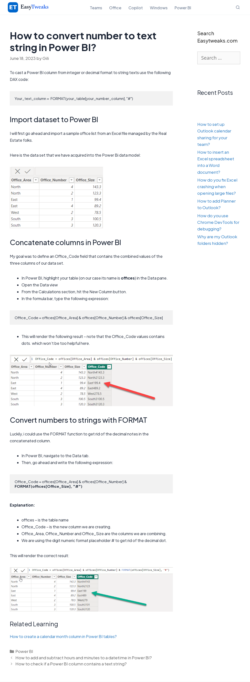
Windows (158, 7)
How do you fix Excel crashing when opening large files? (217, 186)
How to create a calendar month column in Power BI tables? (63, 636)
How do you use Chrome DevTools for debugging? (218, 222)
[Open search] (237, 7)
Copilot (135, 7)
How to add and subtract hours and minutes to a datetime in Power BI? (83, 657)
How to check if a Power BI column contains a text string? (71, 663)
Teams (96, 7)
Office (115, 7)
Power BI (183, 7)
